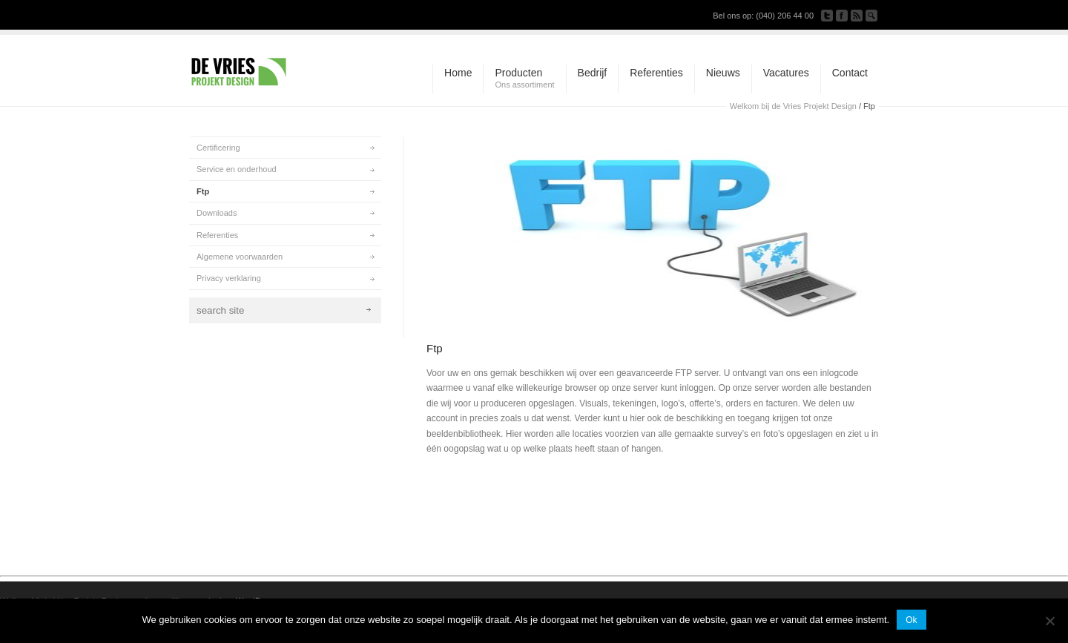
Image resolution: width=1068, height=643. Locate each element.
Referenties (217, 235)
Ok (911, 620)
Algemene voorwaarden (240, 256)
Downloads (217, 212)
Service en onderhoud (237, 169)
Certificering (218, 147)
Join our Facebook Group (841, 15)
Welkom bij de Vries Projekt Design (793, 106)
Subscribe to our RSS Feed (856, 15)
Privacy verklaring (229, 278)
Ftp (203, 191)
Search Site (871, 15)
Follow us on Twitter (827, 15)
